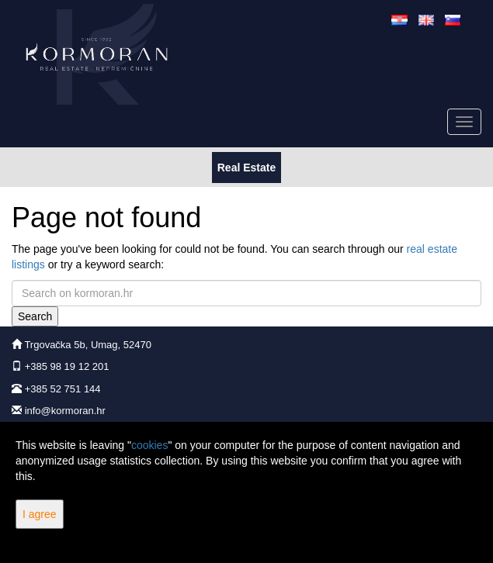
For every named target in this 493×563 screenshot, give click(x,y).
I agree (40, 514)
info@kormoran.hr (65, 410)
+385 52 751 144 (63, 389)
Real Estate (246, 166)
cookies (149, 445)
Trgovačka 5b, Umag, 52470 (87, 345)
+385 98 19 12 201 (67, 366)
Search (35, 316)
